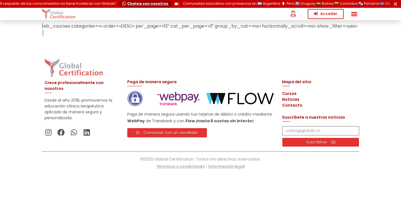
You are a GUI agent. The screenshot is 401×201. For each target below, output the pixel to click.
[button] (354, 14)
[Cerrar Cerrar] (395, 4)
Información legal (226, 166)
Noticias (290, 99)
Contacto (292, 105)
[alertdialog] (200, 4)
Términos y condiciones (180, 166)
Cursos (289, 93)
